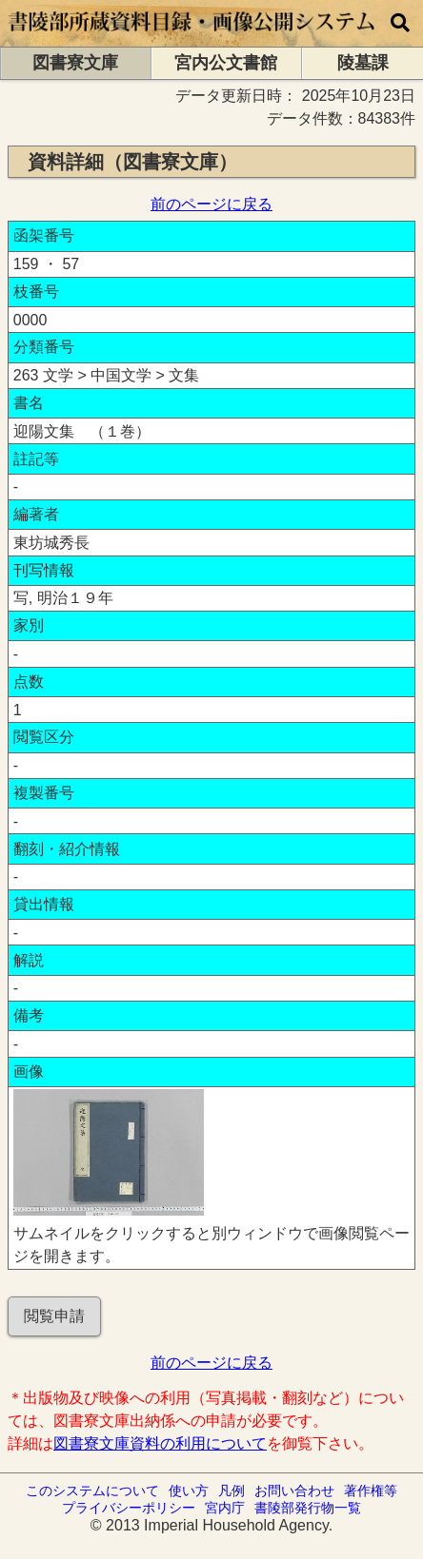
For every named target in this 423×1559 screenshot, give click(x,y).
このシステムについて (92, 1490)
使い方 (189, 1490)
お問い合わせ (294, 1490)
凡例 (231, 1490)
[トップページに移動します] (192, 37)
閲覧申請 (54, 1316)
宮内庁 (225, 1507)
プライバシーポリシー (128, 1507)
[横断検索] (400, 23)
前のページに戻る (211, 204)
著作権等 (370, 1490)
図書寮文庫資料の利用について (160, 1443)
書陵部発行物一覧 (307, 1507)
